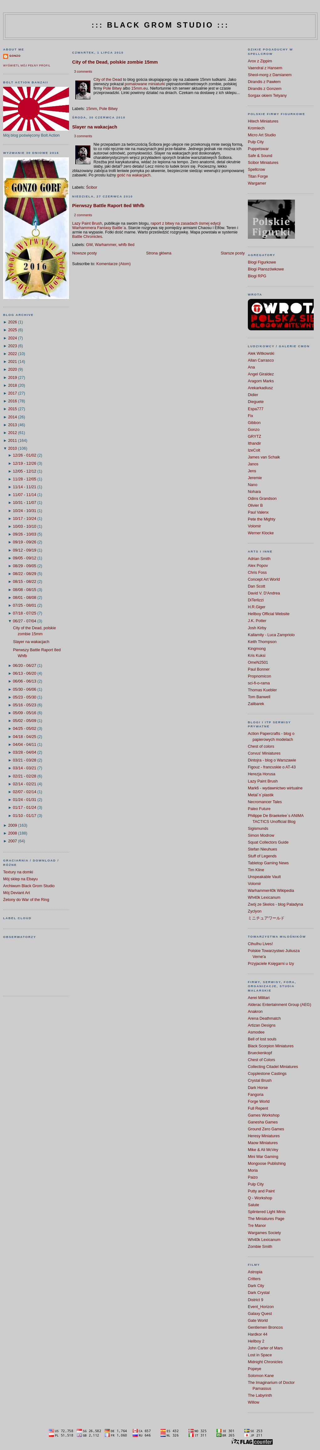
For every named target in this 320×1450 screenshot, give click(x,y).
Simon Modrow (261, 835)
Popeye (254, 1369)
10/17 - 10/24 (24, 518)
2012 (12, 433)
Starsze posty (233, 253)
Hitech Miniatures (263, 121)
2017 (12, 393)
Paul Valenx (258, 512)
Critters (254, 1279)
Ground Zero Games (266, 1129)
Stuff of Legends (262, 856)
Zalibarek (256, 704)
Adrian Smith (259, 559)
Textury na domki (18, 872)
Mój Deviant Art (16, 893)
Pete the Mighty (261, 519)
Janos (253, 464)
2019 (12, 377)
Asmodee (256, 1032)
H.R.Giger (256, 607)
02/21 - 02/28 (24, 776)
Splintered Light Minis (267, 1212)
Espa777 (256, 409)
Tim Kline (256, 870)
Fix (250, 416)
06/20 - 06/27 (24, 665)
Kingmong (257, 648)
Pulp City (256, 142)
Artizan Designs (261, 1025)
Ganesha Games (263, 1122)
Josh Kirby (257, 628)
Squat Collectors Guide (268, 842)
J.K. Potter (257, 621)
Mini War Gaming (263, 1156)
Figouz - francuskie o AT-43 (272, 767)
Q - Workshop (260, 1198)
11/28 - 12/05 (24, 479)
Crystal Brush (260, 1080)
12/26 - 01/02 (24, 455)
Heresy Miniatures (264, 1136)
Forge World (258, 1101)
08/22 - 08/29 (24, 574)
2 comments (83, 215)
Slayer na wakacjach (31, 642)
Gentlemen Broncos (265, 1327)
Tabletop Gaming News (268, 863)
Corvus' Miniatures (264, 753)
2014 (12, 417)
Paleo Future (259, 809)
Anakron (255, 1011)
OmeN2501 (258, 662)
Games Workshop (264, 1115)
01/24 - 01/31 (24, 800)
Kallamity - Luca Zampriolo (271, 635)
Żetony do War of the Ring (26, 900)
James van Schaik (264, 457)
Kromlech (256, 128)
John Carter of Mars (265, 1348)
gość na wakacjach (134, 175)
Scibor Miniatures (263, 162)
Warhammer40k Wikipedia (271, 890)
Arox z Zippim (260, 61)
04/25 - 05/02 (24, 728)
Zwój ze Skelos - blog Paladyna (275, 904)
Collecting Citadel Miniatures (273, 1067)
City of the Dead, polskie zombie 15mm (115, 62)
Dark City (256, 1286)
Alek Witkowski (261, 353)
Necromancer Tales (265, 802)
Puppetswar (258, 149)
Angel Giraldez (261, 374)
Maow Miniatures (263, 1143)
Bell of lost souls (262, 1039)
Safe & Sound (260, 156)
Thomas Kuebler (262, 690)
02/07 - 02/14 (24, 792)
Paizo (253, 1177)
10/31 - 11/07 (24, 502)
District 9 (255, 1300)
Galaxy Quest (260, 1313)
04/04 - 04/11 (24, 744)
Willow (253, 1402)
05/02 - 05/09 (24, 721)
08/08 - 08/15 (24, 590)
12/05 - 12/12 (24, 471)
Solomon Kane (261, 1376)
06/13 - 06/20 (24, 673)
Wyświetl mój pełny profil (27, 65)
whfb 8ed (126, 245)
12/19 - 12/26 (24, 463)
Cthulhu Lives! (260, 944)
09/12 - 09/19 (24, 550)
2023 (12, 346)
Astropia (255, 1272)
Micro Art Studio (262, 135)
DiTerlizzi (256, 600)
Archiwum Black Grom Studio (29, 886)
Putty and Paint (261, 1191)
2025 (12, 330)
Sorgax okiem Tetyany (267, 95)
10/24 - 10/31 (24, 511)
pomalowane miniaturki (145, 84)
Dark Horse (258, 1088)
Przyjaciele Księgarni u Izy (271, 963)
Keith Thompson (262, 642)
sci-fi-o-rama (259, 683)
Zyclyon (254, 911)
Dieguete (256, 402)
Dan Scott (256, 586)
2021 (12, 361)
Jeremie (255, 478)
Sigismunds (258, 828)
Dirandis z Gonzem (264, 88)
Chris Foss (257, 572)
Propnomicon (259, 676)
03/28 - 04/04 (24, 752)
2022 (12, 354)
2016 (12, 401)
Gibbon (254, 423)
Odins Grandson (262, 498)
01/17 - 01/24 (24, 807)
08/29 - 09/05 (24, 566)
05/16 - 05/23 (24, 705)
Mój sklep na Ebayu (20, 879)
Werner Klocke (261, 533)
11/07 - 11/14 (24, 495)
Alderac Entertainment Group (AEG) (279, 1004)
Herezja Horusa (261, 774)
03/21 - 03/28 (24, 760)
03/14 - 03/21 (24, 768)
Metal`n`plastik (261, 795)
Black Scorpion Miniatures (271, 1046)
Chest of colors (261, 746)
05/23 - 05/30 (24, 697)
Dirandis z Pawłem (264, 82)
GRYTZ (254, 436)
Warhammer (105, 245)
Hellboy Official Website (269, 614)
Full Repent (258, 1108)
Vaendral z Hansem (265, 68)
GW (89, 245)
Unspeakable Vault (264, 877)
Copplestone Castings (267, 1073)
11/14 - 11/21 (24, 487)
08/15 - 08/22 (24, 581)
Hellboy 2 (256, 1341)
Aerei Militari (258, 998)
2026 (12, 322)
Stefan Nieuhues (262, 849)
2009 (12, 825)
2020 (12, 369)
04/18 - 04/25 (24, 737)
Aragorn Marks (261, 381)
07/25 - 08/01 (24, 605)
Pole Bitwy (112, 88)
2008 (12, 833)
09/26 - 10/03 (24, 534)
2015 (12, 409)
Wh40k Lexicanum (264, 897)
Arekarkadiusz (260, 388)
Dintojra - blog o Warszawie (272, 760)
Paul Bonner (258, 669)
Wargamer (257, 183)
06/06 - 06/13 (24, 681)
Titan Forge (258, 176)
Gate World (258, 1320)
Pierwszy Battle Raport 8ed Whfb (108, 205)
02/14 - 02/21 (24, 784)
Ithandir (254, 443)
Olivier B (255, 505)
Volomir (254, 526)
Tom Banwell (259, 697)
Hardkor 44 (257, 1334)
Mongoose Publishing (267, 1163)
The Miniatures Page (266, 1219)
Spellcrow (256, 169)
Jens (252, 471)
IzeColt (254, 450)
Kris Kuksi (256, 655)
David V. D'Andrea (264, 593)
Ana (251, 367)
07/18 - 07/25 (24, 613)
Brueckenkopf (260, 1053)
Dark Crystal (258, 1292)
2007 (12, 841)
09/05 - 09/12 (24, 558)
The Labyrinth (260, 1395)
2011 (12, 440)
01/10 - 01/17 (24, 816)
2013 (12, 425)
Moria (253, 1170)
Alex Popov (258, 565)
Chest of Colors (261, 1060)
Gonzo (15, 55)
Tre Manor (257, 1225)
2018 (12, 385)
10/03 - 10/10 (24, 526)
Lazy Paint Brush (87, 223)
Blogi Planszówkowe (266, 269)
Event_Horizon (261, 1307)
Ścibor (91, 187)
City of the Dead (107, 79)
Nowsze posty (84, 253)
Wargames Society (264, 1233)
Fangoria (256, 1094)
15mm (91, 109)
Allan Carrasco (261, 360)
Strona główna (159, 253)
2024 (12, 338)
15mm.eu (139, 88)
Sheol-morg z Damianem (269, 75)
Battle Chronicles (87, 236)
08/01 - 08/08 (24, 597)
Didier (253, 395)
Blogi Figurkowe (262, 262)
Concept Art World (264, 579)
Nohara (254, 491)
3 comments (83, 71)
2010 (12, 448)
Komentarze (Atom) (113, 264)
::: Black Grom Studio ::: (160, 25)
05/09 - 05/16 (24, 713)
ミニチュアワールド (266, 918)
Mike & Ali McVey (263, 1150)
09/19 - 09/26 (24, 542)
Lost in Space (260, 1355)
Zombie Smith (260, 1246)
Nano (252, 485)
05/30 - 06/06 (24, 689)
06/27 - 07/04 (24, 621)
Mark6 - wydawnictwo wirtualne (275, 788)
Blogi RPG (257, 276)
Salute (253, 1205)
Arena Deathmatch (264, 1018)
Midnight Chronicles (265, 1362)
